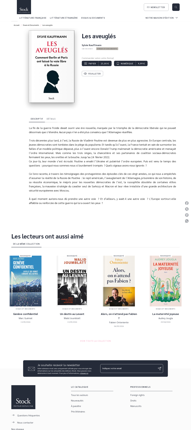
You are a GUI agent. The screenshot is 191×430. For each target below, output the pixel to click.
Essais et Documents (31, 25)
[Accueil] (23, 7)
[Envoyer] (159, 368)
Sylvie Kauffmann (91, 45)
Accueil (17, 25)
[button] (156, 7)
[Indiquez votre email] (128, 368)
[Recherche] (176, 7)
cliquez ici (84, 373)
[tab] (14, 17)
